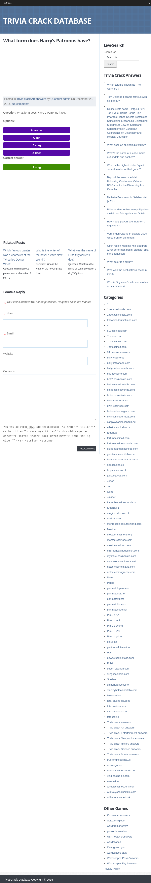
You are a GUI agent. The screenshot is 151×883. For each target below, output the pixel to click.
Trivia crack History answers (123, 743)
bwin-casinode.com (118, 405)
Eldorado (112, 432)
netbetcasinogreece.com (121, 572)
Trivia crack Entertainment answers (127, 732)
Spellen (111, 679)
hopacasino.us (115, 464)
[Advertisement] (28, 70)
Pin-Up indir (114, 620)
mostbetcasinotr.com (119, 545)
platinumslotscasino (118, 647)
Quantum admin (60, 98)
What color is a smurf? (120, 261)
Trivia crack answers (119, 722)
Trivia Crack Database (47, 20)
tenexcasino (114, 695)
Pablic (110, 582)
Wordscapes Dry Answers (122, 863)
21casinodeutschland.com (122, 320)
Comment (9, 371)
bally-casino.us (115, 357)
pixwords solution (117, 831)
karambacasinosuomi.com (122, 502)
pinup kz (112, 641)
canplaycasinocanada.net (121, 421)
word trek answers (117, 825)
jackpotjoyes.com (117, 475)
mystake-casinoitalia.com (121, 556)
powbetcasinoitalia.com (120, 657)
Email (8, 335)
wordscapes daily (117, 852)
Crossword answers (118, 815)
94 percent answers (118, 352)
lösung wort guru (116, 847)
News (110, 577)
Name (8, 314)
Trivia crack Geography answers (125, 738)
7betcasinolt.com (117, 346)
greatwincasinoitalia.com (121, 454)
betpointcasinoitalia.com (121, 384)
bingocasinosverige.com (121, 389)
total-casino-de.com (118, 700)
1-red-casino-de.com (119, 309)
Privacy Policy (112, 868)
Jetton (110, 480)
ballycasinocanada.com (120, 368)
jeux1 (110, 491)
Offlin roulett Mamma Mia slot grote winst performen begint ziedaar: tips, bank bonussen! (128, 249)
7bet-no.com (114, 336)
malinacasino (114, 518)
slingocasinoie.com (118, 673)
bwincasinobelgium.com (120, 411)
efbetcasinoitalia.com (119, 427)
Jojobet (111, 497)
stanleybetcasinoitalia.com (122, 690)
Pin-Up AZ (113, 614)
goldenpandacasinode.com (122, 448)
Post (109, 652)
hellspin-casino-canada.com (123, 459)
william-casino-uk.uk (118, 797)
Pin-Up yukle (114, 636)
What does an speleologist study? (126, 144)
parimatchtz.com (116, 604)
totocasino (113, 716)
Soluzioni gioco (115, 820)
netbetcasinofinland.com (121, 566)
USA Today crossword (119, 836)
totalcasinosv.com (117, 711)
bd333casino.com (117, 373)
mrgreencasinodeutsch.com (123, 550)
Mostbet (111, 529)
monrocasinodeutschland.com (124, 523)
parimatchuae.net (117, 609)
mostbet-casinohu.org (119, 534)
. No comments (19, 103)
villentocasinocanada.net (121, 770)
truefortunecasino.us (119, 759)
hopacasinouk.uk (117, 470)
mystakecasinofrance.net (121, 561)
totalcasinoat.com (117, 706)
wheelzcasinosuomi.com (121, 786)
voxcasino (113, 781)
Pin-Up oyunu (115, 625)
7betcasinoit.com (117, 341)
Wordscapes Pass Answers (122, 858)
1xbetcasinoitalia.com (119, 314)
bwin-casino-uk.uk (117, 400)
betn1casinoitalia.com (119, 379)
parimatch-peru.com (118, 588)
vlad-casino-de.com (118, 775)
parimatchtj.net (115, 598)
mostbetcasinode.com (119, 539)
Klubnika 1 (113, 507)
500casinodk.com (117, 330)
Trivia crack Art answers (31, 98)
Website (8, 353)
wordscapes (114, 841)
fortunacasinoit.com (118, 438)
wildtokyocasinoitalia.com (121, 791)
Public (110, 663)
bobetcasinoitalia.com (119, 395)
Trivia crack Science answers (123, 749)
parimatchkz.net (116, 593)
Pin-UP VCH (114, 631)
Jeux (109, 486)
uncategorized (115, 765)
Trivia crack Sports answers (123, 754)
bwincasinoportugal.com (121, 416)
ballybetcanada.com (118, 362)
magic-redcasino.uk (118, 513)
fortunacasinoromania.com (122, 443)
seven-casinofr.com (118, 668)
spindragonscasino (118, 684)
